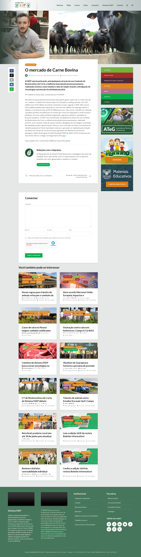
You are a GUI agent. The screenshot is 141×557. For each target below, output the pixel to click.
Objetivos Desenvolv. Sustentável (86, 516)
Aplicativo (78, 511)
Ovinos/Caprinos (39, 279)
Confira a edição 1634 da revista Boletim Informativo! (78, 470)
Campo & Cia (85, 279)
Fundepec (111, 511)
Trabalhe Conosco (81, 520)
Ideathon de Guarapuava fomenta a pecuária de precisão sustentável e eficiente (76, 367)
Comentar (65, 75)
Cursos (77, 5)
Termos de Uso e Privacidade (85, 525)
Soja (86, 282)
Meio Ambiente (68, 423)
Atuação (35, 276)
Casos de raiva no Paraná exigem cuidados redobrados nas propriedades (37, 330)
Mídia (69, 5)
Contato (120, 5)
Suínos (33, 282)
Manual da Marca (81, 507)
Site (70, 230)
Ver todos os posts (43, 164)
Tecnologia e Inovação (70, 350)
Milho (66, 282)
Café (77, 279)
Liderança (78, 420)
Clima (85, 5)
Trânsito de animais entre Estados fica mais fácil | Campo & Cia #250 (76, 401)
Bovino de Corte (30, 64)
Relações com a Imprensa (34, 75)
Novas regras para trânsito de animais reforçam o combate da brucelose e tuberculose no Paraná (36, 297)
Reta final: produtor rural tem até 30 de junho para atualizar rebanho (37, 436)
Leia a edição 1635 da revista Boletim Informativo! (78, 435)
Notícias (60, 5)
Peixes (45, 420)
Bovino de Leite (27, 279)
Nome (27, 230)
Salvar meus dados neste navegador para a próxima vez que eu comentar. (49, 238)
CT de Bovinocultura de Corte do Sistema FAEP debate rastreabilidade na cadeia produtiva (35, 403)
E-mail (49, 230)
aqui (63, 136)
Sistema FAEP (107, 5)
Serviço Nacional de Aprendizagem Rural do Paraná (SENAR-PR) (20, 528)
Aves (83, 276)
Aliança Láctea (113, 498)
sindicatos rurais (21, 530)
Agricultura (26, 276)
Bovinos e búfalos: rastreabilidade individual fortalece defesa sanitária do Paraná (37, 473)
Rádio (80, 282)
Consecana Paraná (114, 503)
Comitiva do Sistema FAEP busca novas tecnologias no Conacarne (36, 366)
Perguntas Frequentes (82, 498)
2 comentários (45, 333)
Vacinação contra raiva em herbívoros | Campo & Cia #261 (77, 330)
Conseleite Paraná (114, 507)
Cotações (95, 5)
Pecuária (25, 282)
